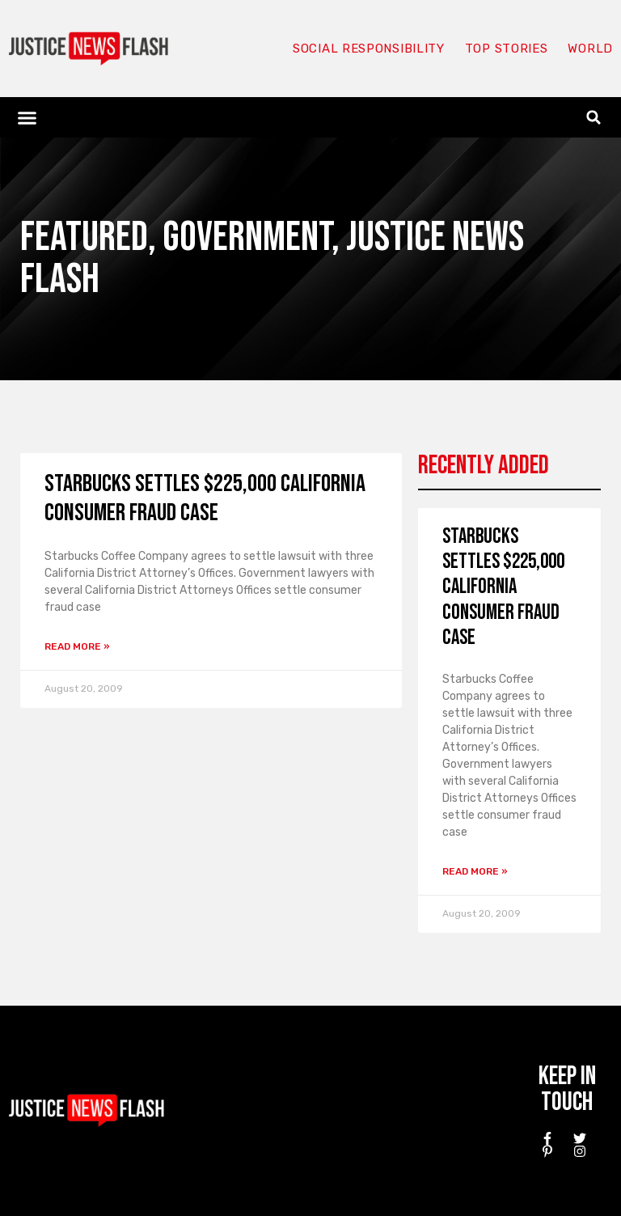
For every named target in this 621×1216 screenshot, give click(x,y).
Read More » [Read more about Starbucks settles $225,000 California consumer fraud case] (77, 646)
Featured (84, 237)
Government (247, 237)
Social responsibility (369, 48)
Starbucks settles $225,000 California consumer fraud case (204, 498)
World (590, 48)
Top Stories (506, 48)
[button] (27, 117)
